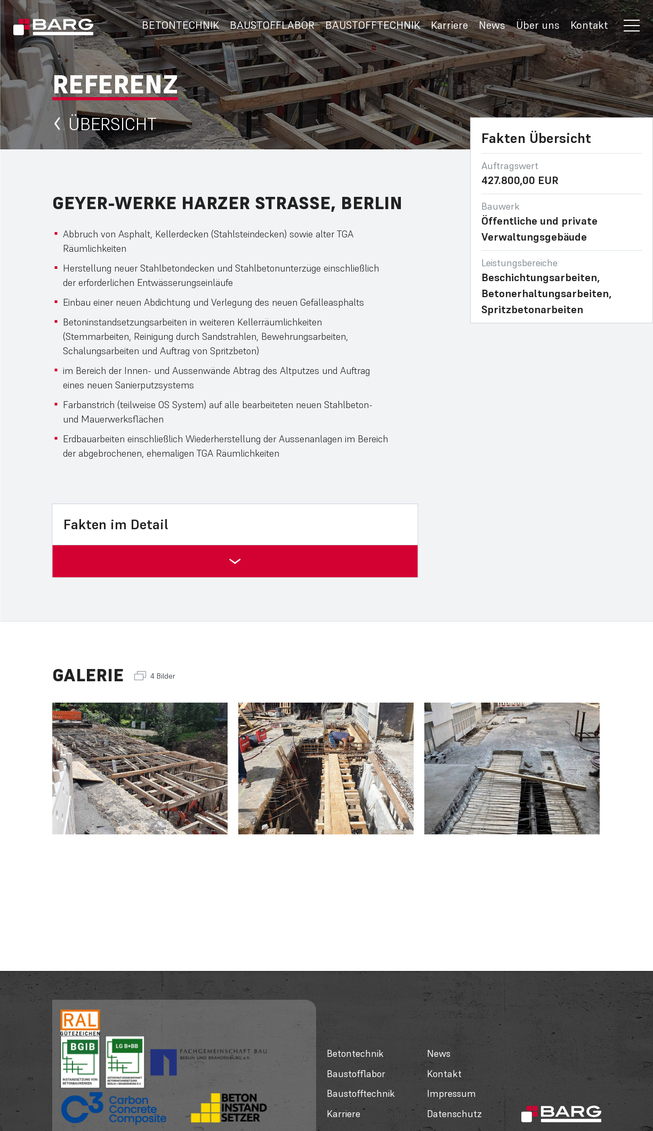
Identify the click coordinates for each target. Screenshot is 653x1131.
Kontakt (589, 25)
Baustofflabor (272, 25)
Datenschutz (454, 1114)
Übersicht (104, 124)
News (492, 25)
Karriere (449, 25)
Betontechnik (180, 25)
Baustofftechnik (372, 25)
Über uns (538, 25)
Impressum (451, 1093)
